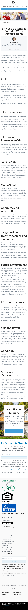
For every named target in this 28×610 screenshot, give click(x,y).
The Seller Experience (7, 551)
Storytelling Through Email (8, 541)
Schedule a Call (5, 545)
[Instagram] (11, 517)
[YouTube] (8, 517)
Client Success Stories (7, 528)
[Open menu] (26, 13)
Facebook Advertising (7, 543)
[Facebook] (2, 517)
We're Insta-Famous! (6, 539)
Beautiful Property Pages (7, 535)
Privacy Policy (14, 588)
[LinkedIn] (4, 517)
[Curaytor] (7, 524)
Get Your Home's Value (7, 547)
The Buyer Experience (7, 533)
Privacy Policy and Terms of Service (18, 469)
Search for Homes (6, 531)
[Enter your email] (15, 454)
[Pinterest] (6, 517)
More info (7, 605)
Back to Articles (7, 22)
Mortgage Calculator (6, 549)
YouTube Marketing (6, 537)
